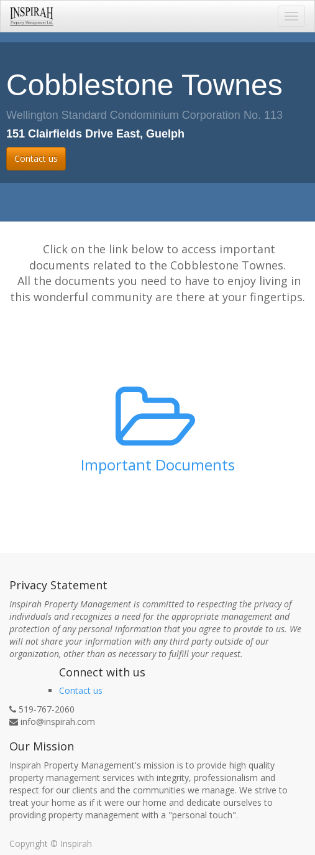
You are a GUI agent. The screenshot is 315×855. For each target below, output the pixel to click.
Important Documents (158, 464)
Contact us (36, 158)
